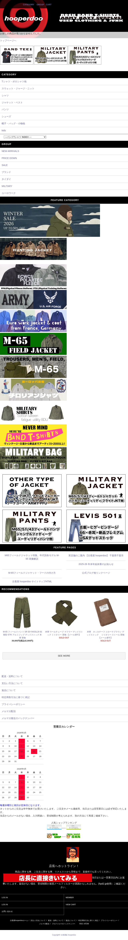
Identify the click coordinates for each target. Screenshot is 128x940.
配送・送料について (55, 920)
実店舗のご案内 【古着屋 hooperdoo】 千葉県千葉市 (96, 555)
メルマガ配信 (44, 924)
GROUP (40, 4)
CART (49, 4)
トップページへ (8, 40)
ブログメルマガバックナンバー (63, 924)
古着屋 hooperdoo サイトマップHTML (32, 581)
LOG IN (5, 898)
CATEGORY (28, 4)
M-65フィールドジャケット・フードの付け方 (32, 572)
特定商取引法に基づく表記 (88, 920)
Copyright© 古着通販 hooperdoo (64, 935)
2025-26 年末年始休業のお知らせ (95, 564)
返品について (71, 920)
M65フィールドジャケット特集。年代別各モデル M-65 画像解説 (32, 557)
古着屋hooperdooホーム (19, 920)
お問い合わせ (7, 911)
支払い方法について (38, 920)
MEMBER (70, 898)
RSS (81, 924)
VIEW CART (71, 905)
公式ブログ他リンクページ (96, 572)
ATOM (86, 924)
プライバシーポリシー (109, 920)
